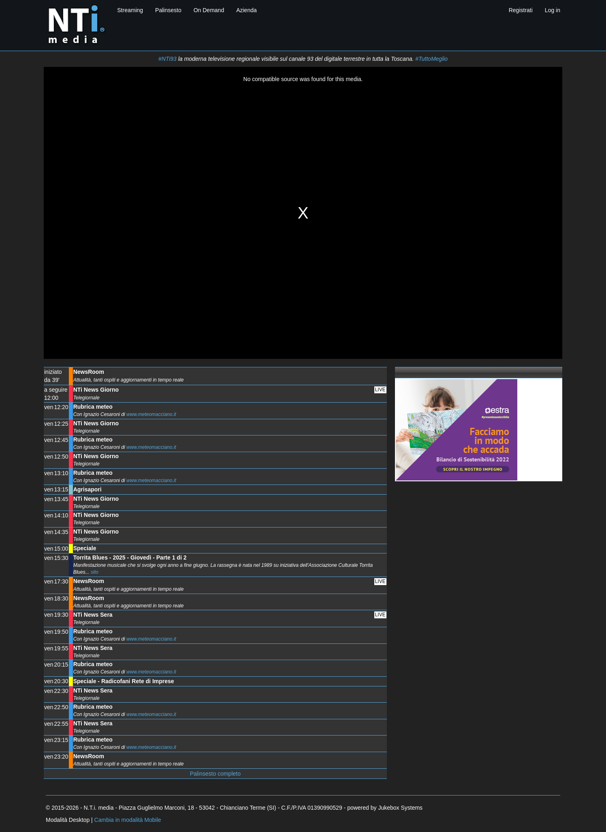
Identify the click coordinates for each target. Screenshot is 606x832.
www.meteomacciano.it (151, 414)
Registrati (521, 10)
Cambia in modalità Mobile (127, 820)
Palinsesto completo (215, 773)
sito (94, 572)
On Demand (209, 10)
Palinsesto (168, 10)
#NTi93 (167, 59)
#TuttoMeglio (431, 59)
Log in (552, 10)
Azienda (246, 10)
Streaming (130, 10)
